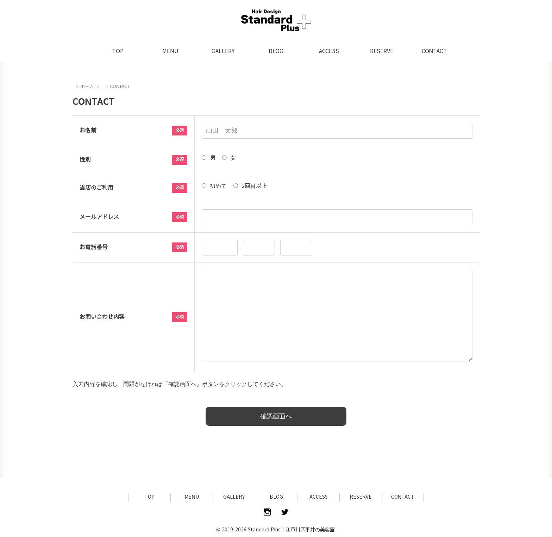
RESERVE (361, 497)
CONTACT (402, 497)
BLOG (276, 497)
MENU (191, 497)
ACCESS (318, 497)
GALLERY (234, 497)
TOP (149, 497)
